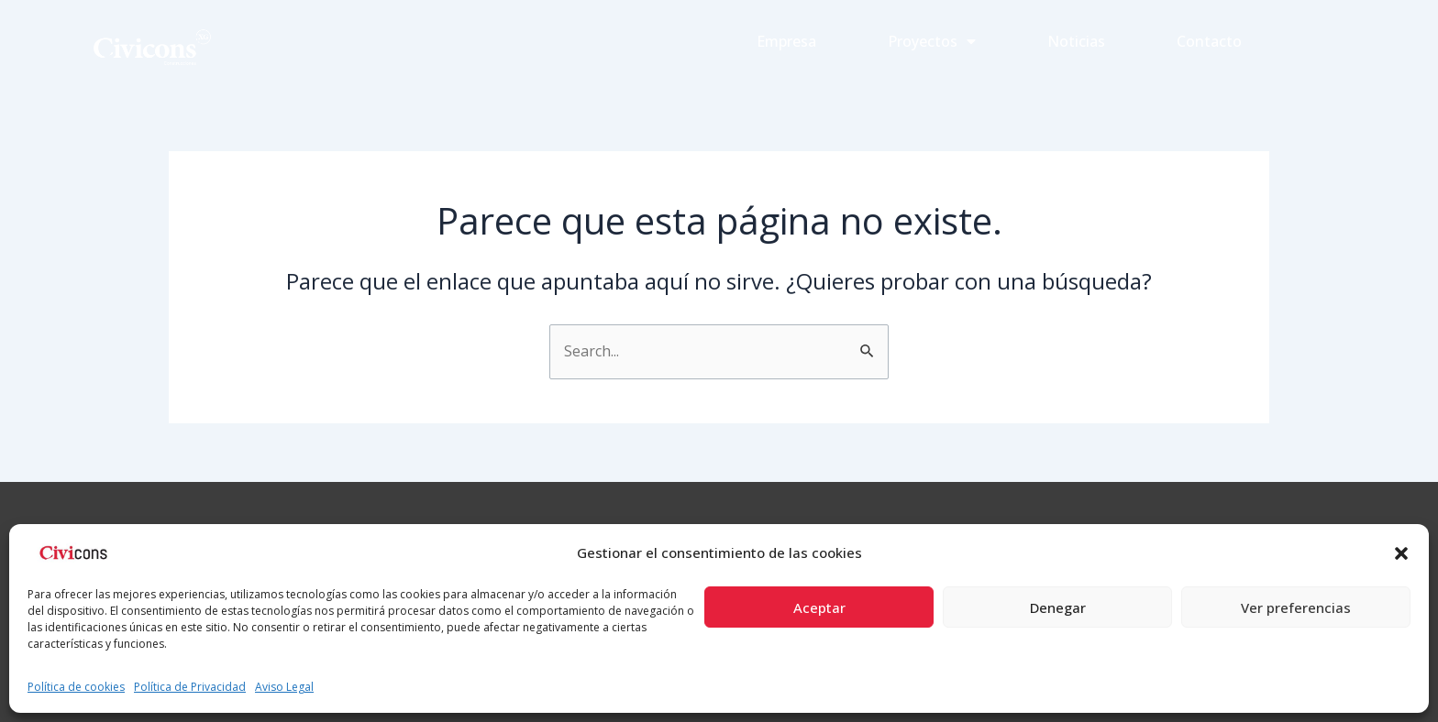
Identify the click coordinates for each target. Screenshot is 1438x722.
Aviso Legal (284, 687)
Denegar (1058, 607)
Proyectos (932, 41)
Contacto (1209, 41)
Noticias (1076, 41)
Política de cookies (76, 687)
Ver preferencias (1296, 607)
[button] (1401, 553)
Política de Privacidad (190, 687)
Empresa (786, 41)
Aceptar (819, 607)
